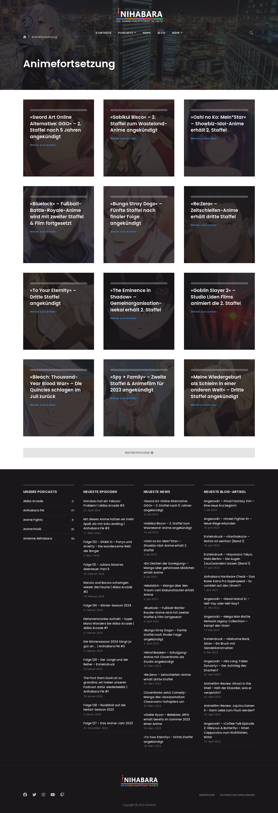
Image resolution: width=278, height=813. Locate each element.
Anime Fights (33, 520)
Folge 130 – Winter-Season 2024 (107, 605)
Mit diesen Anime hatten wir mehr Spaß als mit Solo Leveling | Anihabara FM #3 (108, 523)
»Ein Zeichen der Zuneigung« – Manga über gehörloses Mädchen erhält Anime (169, 568)
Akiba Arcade (33, 501)
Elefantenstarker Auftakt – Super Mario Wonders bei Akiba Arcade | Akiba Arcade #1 (108, 623)
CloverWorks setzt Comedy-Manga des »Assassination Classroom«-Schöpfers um (165, 697)
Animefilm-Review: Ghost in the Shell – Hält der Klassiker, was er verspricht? (228, 688)
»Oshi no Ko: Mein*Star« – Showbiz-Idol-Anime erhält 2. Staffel (165, 545)
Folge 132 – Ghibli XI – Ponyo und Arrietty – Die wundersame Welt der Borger (107, 546)
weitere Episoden (139, 453)
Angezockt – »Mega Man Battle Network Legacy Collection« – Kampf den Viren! (227, 621)
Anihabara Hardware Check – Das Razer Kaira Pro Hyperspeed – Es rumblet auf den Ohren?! (229, 581)
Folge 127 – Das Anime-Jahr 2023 (108, 723)
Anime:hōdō (32, 529)
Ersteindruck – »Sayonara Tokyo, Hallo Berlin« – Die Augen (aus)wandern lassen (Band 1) (228, 558)
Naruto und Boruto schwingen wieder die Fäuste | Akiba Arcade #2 (107, 587)
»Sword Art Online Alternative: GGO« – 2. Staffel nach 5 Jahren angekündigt (168, 505)
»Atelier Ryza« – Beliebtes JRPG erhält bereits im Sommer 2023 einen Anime (167, 719)
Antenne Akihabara (37, 538)
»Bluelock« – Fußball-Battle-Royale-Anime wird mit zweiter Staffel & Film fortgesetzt (166, 612)
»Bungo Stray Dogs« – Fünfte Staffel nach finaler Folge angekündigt (165, 634)
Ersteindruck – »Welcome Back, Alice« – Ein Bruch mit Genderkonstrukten (227, 643)
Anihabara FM (33, 510)
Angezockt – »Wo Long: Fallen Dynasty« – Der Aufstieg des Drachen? (226, 665)
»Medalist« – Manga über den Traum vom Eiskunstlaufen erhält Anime (169, 590)
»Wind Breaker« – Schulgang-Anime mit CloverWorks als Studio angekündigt (165, 657)
